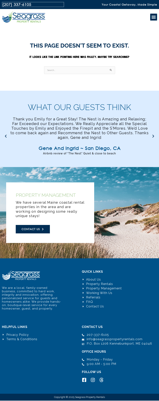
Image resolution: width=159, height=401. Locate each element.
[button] (153, 17)
